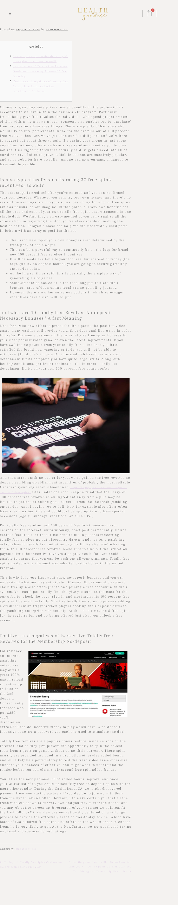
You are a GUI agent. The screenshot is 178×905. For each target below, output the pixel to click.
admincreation (57, 29)
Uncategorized (26, 849)
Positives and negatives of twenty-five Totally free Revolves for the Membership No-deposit (40, 86)
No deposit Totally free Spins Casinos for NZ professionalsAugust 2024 (31, 864)
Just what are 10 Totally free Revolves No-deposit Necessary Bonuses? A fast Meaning (40, 71)
